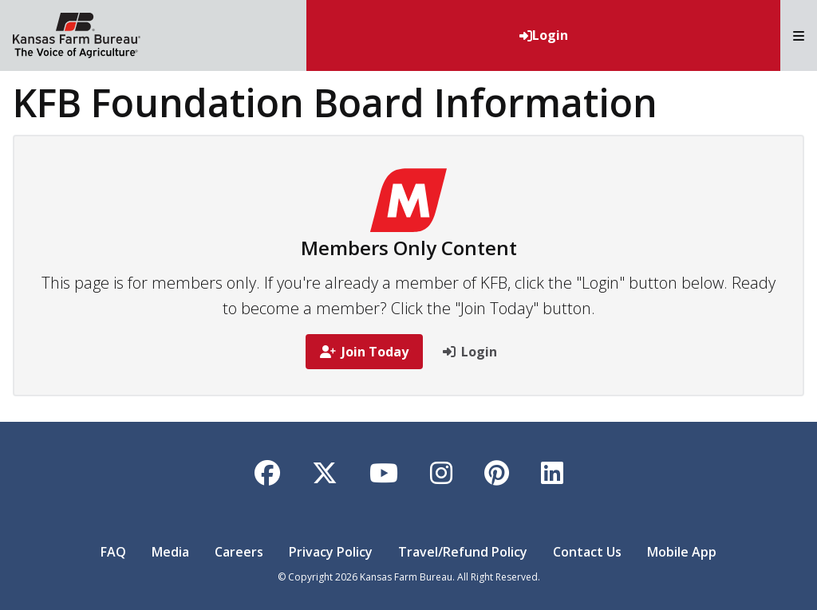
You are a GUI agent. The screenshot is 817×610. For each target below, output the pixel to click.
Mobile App (681, 552)
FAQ (113, 552)
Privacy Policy (331, 552)
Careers (239, 552)
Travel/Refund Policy (462, 552)
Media (170, 552)
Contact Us (587, 552)
